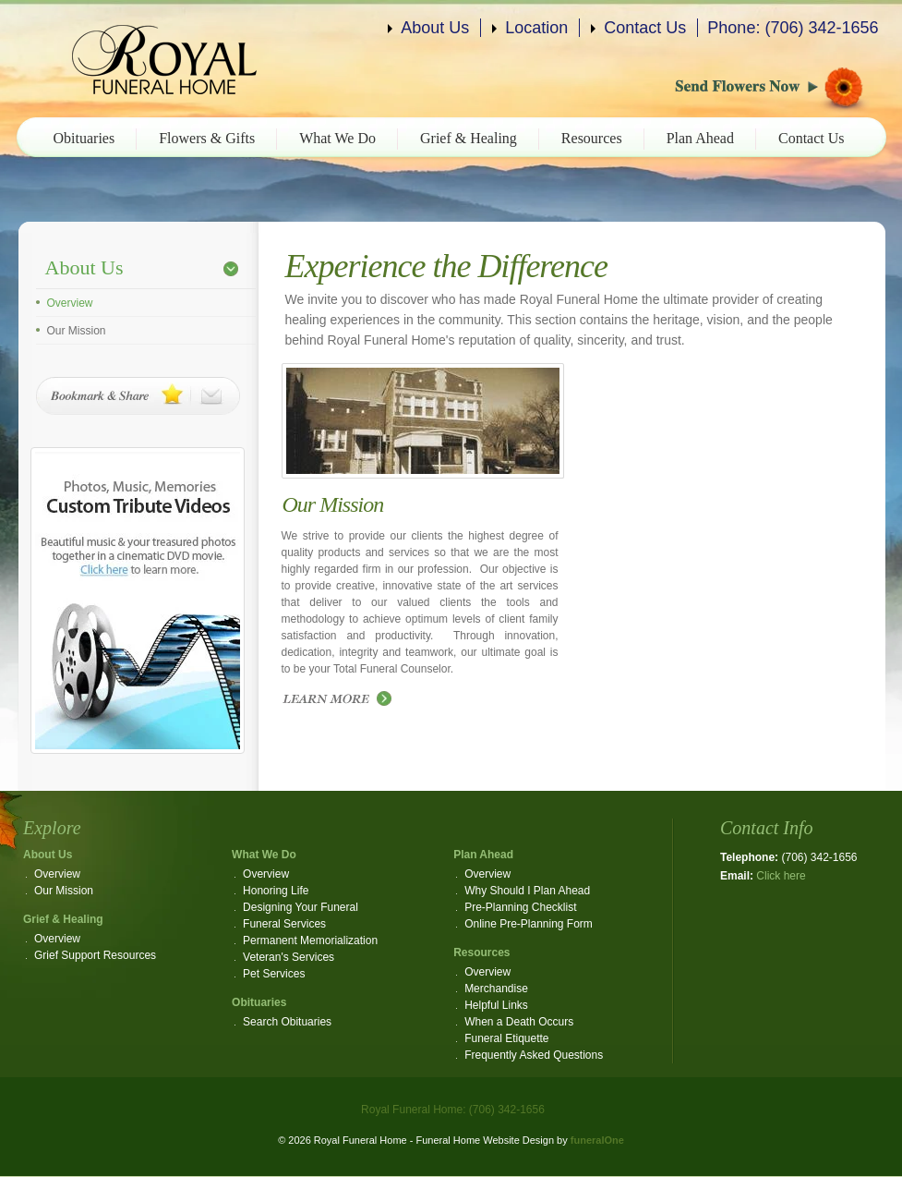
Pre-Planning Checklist (520, 907)
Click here (780, 875)
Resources (591, 138)
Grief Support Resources (95, 955)
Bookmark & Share (138, 396)
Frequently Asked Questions (533, 1055)
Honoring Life (275, 890)
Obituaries (84, 138)
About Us (435, 27)
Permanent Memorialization (310, 940)
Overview (70, 303)
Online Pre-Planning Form (528, 923)
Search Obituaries (287, 1021)
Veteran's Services (288, 957)
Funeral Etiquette (506, 1038)
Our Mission (76, 330)
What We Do (337, 138)
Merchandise (496, 988)
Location (536, 27)
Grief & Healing (468, 138)
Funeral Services (284, 923)
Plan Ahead (700, 138)
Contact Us (645, 27)
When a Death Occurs (518, 1021)
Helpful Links (496, 1005)
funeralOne (597, 1140)
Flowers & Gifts (207, 138)
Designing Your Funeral (300, 907)
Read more (341, 700)
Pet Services (274, 973)
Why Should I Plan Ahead (527, 890)
